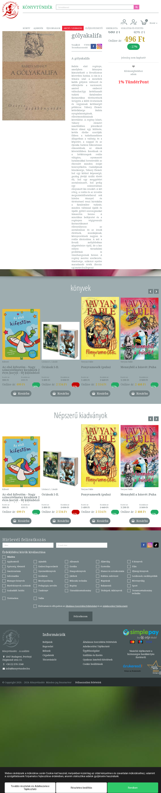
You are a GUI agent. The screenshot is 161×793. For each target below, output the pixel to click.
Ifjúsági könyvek (140, 571)
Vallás (41, 598)
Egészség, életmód (16, 566)
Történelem (12, 598)
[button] (150, 21)
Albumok (74, 561)
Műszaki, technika (78, 580)
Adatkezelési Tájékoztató (96, 646)
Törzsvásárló (46, 34)
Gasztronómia (14, 571)
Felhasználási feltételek (88, 682)
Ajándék (38, 28)
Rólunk (46, 650)
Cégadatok (48, 655)
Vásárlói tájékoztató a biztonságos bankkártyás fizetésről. (140, 654)
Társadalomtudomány (80, 590)
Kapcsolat (29, 34)
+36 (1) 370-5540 (13, 664)
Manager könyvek (16, 580)
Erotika (73, 566)
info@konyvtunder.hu (16, 668)
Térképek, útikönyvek (111, 590)
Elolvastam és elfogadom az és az (83, 606)
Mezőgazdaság (45, 580)
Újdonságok (53, 28)
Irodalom (42, 576)
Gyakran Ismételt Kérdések (97, 659)
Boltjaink (47, 641)
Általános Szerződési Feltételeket (81, 606)
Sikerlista (112, 28)
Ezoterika (105, 566)
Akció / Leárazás (73, 28)
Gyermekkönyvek (47, 571)
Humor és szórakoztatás (112, 571)
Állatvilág (105, 561)
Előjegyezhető (94, 28)
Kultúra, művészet (109, 576)
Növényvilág (138, 580)
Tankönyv (43, 590)
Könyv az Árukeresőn (132, 671)
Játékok (73, 576)
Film (134, 566)
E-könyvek (137, 561)
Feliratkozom (81, 616)
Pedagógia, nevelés (47, 585)
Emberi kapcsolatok (48, 566)
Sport (134, 585)
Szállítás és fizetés (132, 28)
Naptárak (105, 580)
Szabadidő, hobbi (15, 590)
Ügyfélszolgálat (91, 650)
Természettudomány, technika (142, 592)
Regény (73, 585)
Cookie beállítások (93, 663)
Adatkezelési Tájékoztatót (115, 606)
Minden (11, 556)
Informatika (13, 576)
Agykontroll (13, 561)
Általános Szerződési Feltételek (100, 641)
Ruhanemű (106, 585)
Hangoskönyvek (78, 571)
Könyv (26, 28)
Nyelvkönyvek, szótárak (19, 585)
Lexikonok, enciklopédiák (144, 576)
